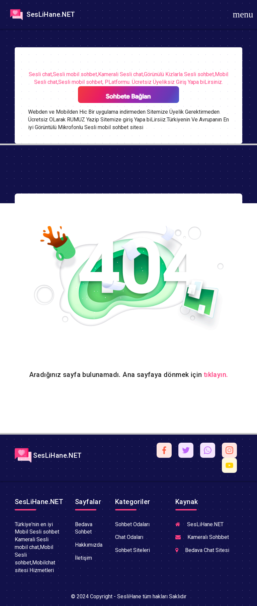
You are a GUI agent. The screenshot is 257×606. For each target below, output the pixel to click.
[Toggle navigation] (243, 14)
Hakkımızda (88, 545)
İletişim (83, 558)
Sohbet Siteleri (132, 550)
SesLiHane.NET (41, 14)
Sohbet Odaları (132, 524)
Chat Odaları (129, 537)
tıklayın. (216, 375)
